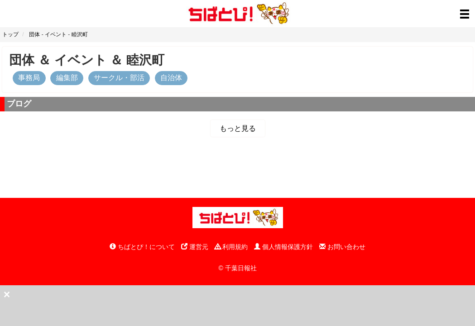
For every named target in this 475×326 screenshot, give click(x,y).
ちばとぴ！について (142, 246)
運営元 (194, 246)
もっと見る (238, 128)
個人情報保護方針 (283, 246)
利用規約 (231, 246)
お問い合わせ (342, 246)
